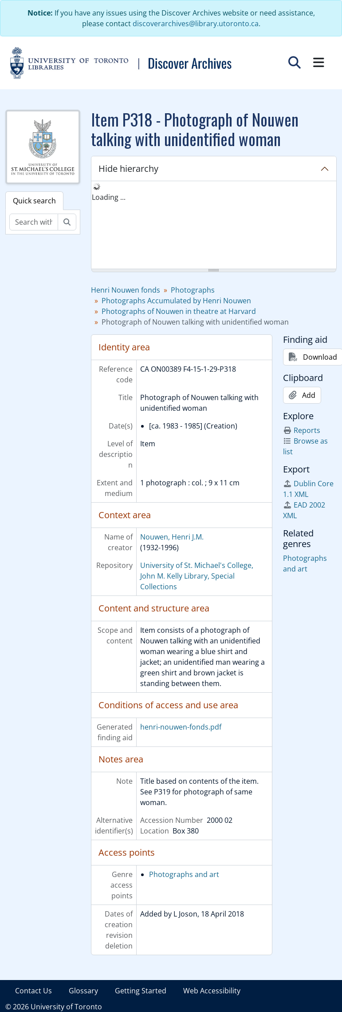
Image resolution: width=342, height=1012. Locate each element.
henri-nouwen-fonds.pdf (180, 727)
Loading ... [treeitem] (109, 197)
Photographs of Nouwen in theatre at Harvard (179, 311)
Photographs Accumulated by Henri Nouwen (176, 301)
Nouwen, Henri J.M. (172, 537)
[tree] (213, 225)
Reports (301, 430)
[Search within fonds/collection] (33, 222)
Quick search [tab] (34, 201)
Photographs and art (184, 874)
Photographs (193, 290)
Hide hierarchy (128, 169)
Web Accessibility (211, 991)
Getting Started (140, 991)
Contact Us (33, 991)
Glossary (83, 991)
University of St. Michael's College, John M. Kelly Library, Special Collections (196, 575)
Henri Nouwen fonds (125, 290)
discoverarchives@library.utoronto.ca (196, 23)
